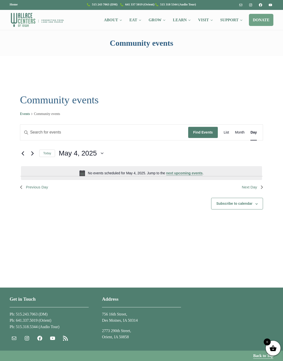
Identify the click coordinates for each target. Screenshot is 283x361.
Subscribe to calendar (234, 210)
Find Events (203, 138)
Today (47, 158)
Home (14, 4)
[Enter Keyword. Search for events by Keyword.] (104, 138)
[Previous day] (23, 159)
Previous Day (34, 193)
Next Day (252, 193)
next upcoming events (184, 178)
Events (25, 119)
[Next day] (33, 159)
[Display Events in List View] (226, 138)
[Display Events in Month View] (239, 138)
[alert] (141, 178)
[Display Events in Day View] (253, 138)
